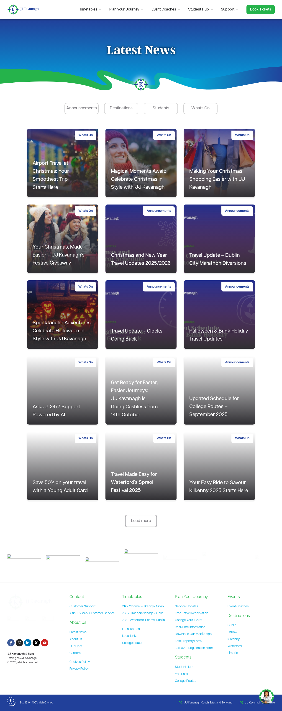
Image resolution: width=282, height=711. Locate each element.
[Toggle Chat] (266, 694)
